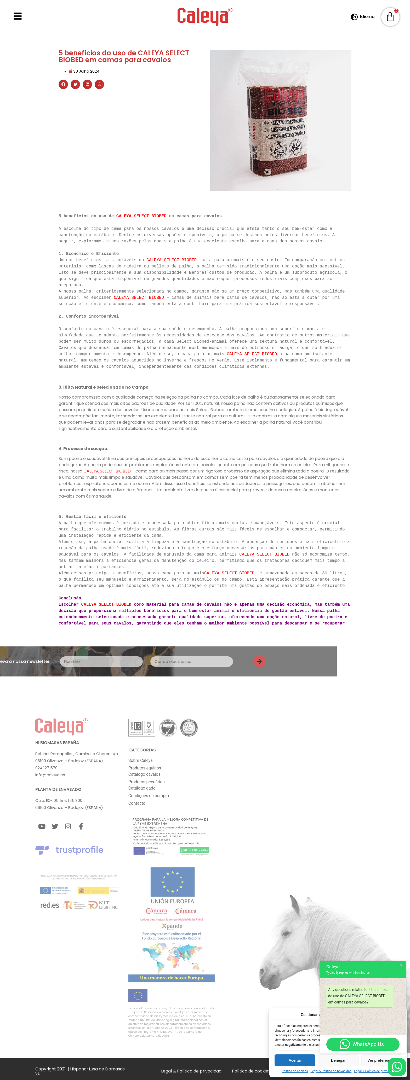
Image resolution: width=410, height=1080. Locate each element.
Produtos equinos (144, 767)
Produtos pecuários (146, 781)
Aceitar (295, 1060)
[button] (63, 84)
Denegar (338, 1060)
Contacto (136, 803)
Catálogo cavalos (144, 774)
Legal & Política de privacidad (331, 1071)
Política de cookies (295, 1071)
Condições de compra (148, 795)
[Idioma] (354, 16)
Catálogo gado (142, 787)
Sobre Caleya (140, 760)
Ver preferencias (381, 1060)
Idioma (367, 16)
